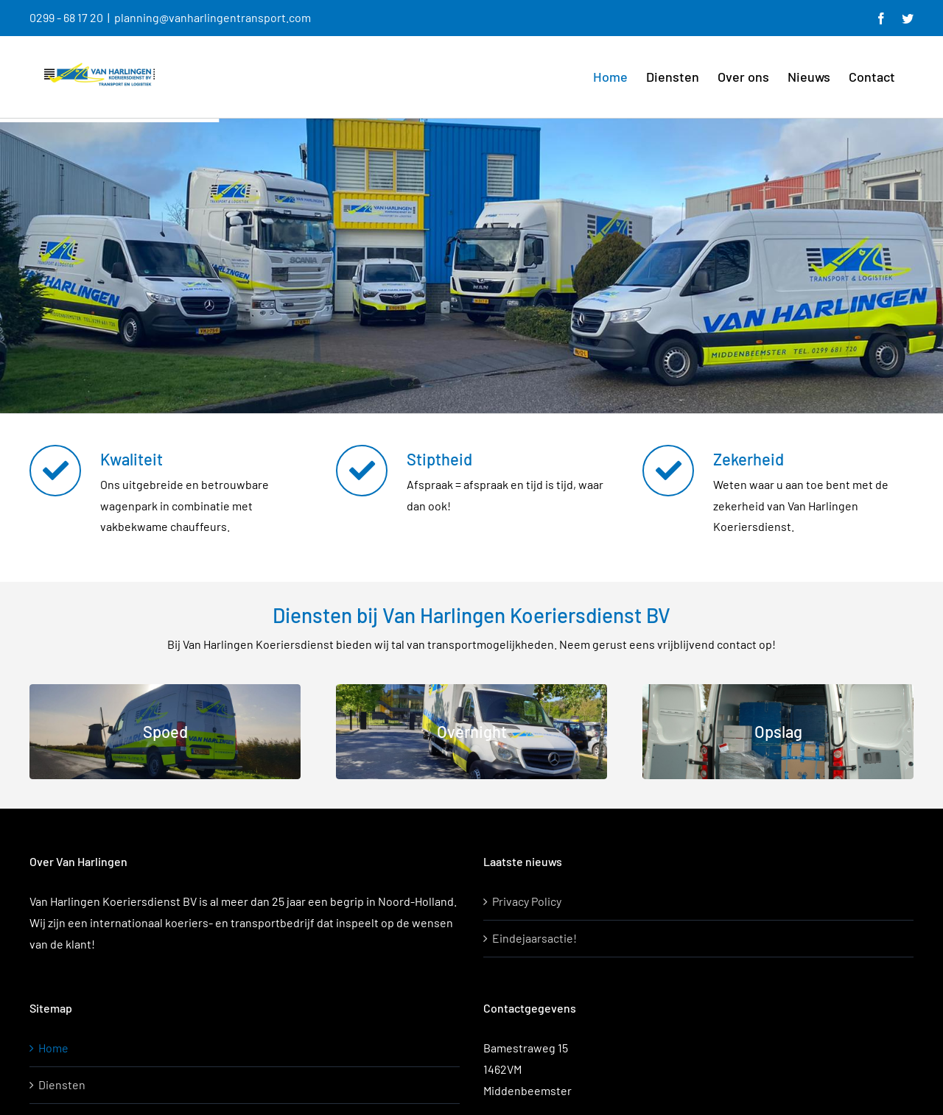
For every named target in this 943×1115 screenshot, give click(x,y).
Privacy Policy (526, 901)
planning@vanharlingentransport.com (212, 17)
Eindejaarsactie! (534, 938)
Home (53, 1048)
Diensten (61, 1084)
